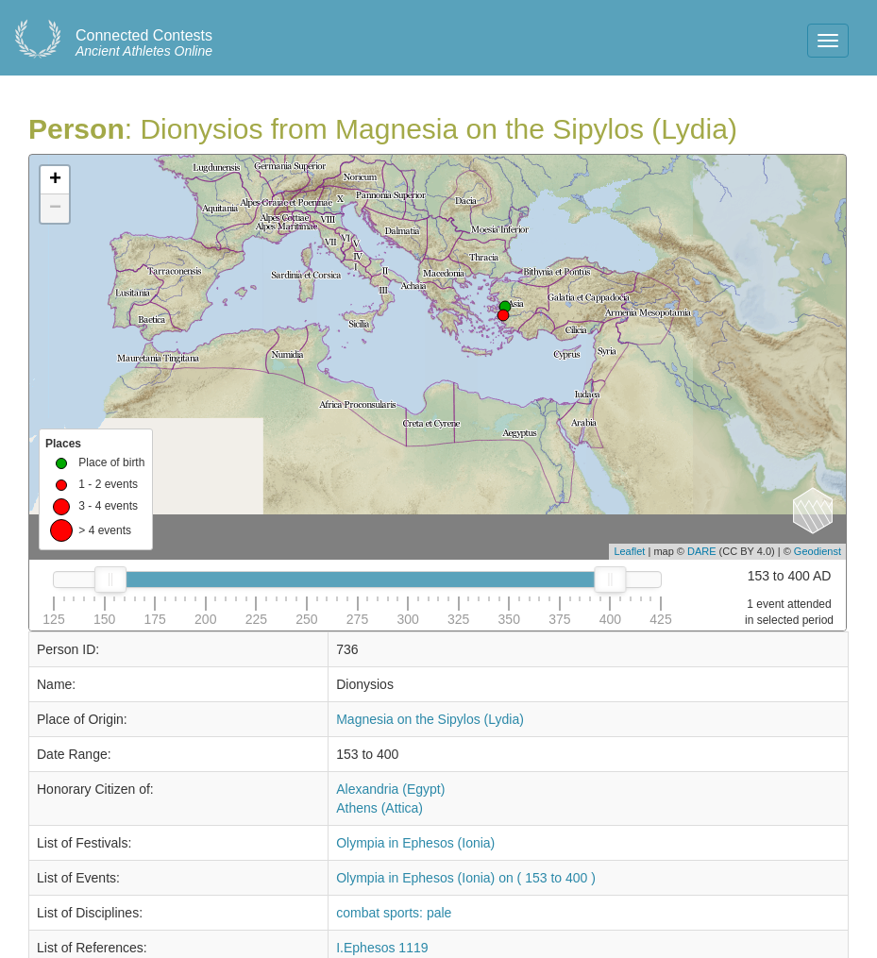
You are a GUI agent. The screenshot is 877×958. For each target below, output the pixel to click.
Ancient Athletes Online (144, 43)
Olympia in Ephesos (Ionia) (415, 842)
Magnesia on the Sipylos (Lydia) (430, 719)
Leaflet (629, 551)
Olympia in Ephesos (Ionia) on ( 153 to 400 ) (466, 877)
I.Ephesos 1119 (382, 947)
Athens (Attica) (379, 807)
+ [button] (55, 180)
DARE (702, 551)
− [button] (55, 208)
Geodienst (817, 551)
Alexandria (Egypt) (390, 789)
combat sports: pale (393, 912)
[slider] (110, 579)
